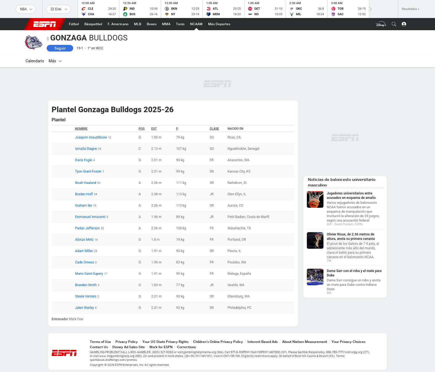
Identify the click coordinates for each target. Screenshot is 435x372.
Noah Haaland (85, 183)
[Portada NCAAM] (196, 24)
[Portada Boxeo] (151, 24)
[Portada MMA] (166, 24)
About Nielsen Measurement (304, 342)
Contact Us (99, 347)
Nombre (81, 128)
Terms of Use (100, 342)
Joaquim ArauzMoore (91, 137)
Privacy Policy (126, 342)
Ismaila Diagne (86, 149)
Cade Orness (84, 262)
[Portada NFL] (118, 24)
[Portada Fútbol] (74, 24)
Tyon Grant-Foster (88, 171)
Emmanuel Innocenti (90, 217)
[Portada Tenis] (180, 24)
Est (154, 128)
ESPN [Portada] (44, 24)
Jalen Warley (84, 308)
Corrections (186, 347)
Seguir (60, 48)
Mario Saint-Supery (89, 274)
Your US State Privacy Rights (165, 342)
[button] (394, 24)
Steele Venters (86, 296)
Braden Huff (84, 194)
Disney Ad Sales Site (128, 347)
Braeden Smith (86, 285)
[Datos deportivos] (58, 9)
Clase (214, 128)
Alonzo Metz (84, 240)
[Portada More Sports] (219, 24)
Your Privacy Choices (348, 342)
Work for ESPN (161, 347)
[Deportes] (26, 9)
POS (142, 128)
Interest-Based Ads (262, 342)
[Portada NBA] (93, 24)
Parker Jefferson (87, 228)
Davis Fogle (83, 160)
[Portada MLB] (137, 24)
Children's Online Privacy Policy (218, 342)
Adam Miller (84, 251)
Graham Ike (83, 205)
